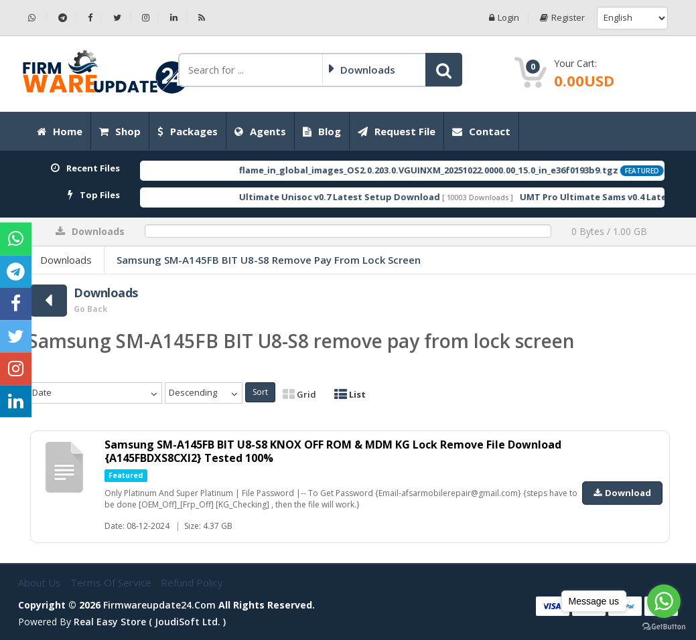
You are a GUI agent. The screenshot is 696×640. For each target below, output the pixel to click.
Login (504, 18)
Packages (187, 131)
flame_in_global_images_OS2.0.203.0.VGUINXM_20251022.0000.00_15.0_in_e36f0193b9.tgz (450, 170)
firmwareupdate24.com (159, 604)
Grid (299, 394)
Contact (481, 131)
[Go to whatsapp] (664, 601)
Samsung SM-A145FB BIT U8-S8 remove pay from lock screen (269, 259)
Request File (396, 131)
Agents (260, 131)
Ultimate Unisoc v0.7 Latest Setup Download (361, 197)
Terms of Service (112, 582)
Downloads (66, 259)
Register (562, 18)
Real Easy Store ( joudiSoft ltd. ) (150, 621)
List (350, 394)
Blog (322, 131)
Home (59, 131)
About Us (41, 582)
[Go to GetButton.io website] (663, 627)
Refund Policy (192, 582)
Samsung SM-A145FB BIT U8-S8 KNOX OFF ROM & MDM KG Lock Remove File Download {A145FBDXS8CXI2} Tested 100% (333, 451)
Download (622, 493)
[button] (443, 69)
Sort (260, 392)
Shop (120, 131)
